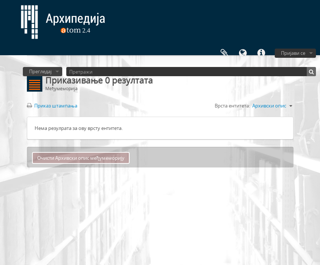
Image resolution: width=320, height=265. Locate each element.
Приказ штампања (52, 105)
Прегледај (40, 71)
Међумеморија (224, 53)
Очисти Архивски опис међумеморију (80, 158)
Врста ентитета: (232, 105)
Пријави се (293, 53)
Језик (242, 53)
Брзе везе (261, 53)
